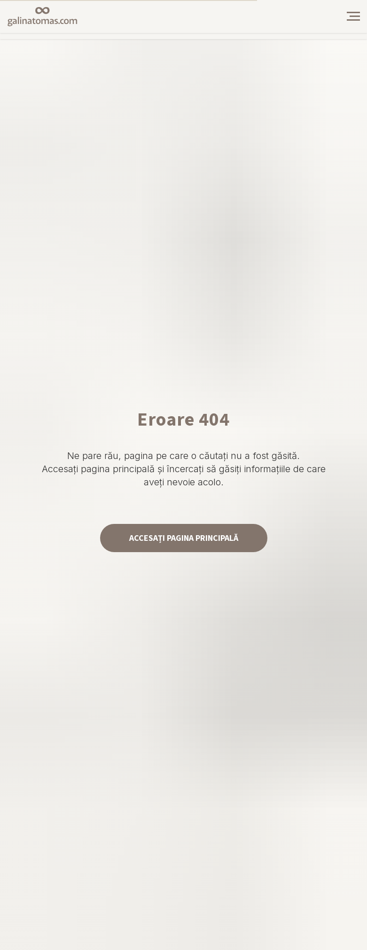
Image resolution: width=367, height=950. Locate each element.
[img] (320, 16)
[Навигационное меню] (353, 16)
